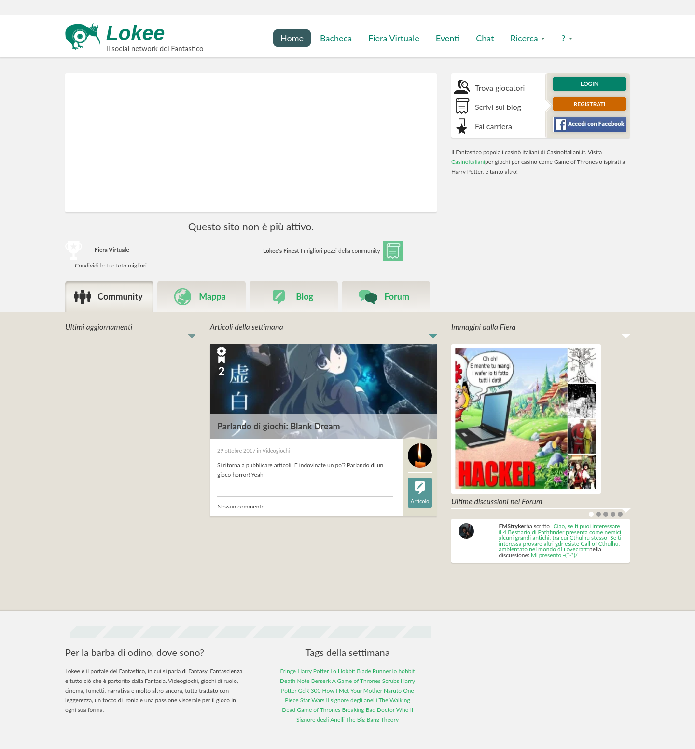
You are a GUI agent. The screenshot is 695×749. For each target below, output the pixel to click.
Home (292, 38)
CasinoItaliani (468, 161)
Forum (396, 296)
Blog (304, 296)
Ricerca (528, 38)
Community (119, 296)
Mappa (212, 296)
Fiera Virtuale (393, 38)
